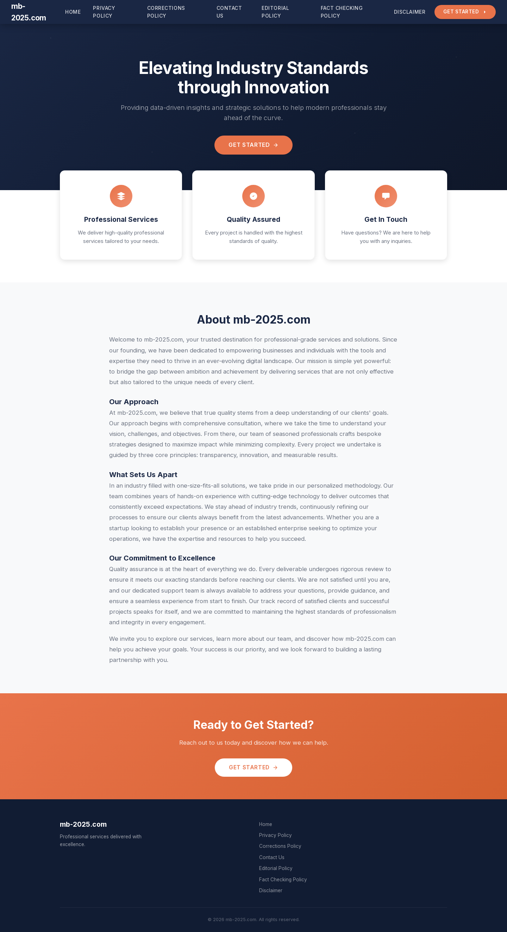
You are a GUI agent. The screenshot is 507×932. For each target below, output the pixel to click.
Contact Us (229, 12)
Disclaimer (410, 12)
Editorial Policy (275, 12)
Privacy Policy (104, 12)
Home (73, 12)
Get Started (465, 11)
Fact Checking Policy (342, 12)
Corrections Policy (166, 12)
